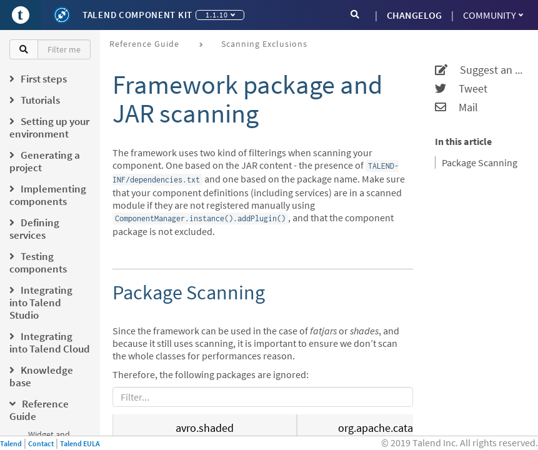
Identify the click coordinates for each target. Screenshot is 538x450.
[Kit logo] (61, 15)
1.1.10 (220, 14)
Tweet (461, 88)
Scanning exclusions (264, 43)
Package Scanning (479, 162)
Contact (41, 443)
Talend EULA (80, 443)
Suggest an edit (478, 70)
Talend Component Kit (137, 15)
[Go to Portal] (20, 15)
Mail (456, 107)
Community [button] (493, 15)
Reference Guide (144, 43)
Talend (11, 443)
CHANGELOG (414, 15)
